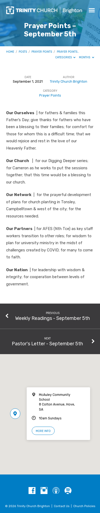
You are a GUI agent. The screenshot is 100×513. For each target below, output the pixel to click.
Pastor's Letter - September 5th (47, 343)
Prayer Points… (68, 51)
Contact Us (61, 506)
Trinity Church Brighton (68, 81)
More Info (43, 431)
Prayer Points (41, 51)
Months (86, 57)
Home (10, 51)
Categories (65, 57)
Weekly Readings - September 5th (52, 318)
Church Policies (84, 506)
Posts (23, 51)
